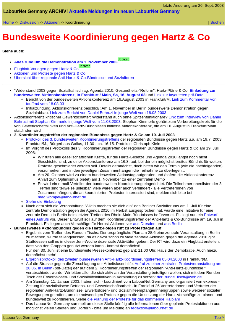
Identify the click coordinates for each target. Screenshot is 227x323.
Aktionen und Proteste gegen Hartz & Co (49, 73)
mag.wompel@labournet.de (62, 197)
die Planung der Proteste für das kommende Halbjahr (133, 299)
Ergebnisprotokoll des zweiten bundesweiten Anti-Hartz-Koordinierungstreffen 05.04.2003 (104, 259)
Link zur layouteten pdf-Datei (179, 95)
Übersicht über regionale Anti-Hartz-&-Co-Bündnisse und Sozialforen (74, 77)
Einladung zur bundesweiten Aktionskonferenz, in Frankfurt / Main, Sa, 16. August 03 (115, 92)
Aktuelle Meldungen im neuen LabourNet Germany (124, 11)
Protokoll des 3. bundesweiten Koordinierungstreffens (72, 139)
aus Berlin (173, 223)
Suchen (217, 22)
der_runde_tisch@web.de (179, 277)
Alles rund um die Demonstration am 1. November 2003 (66, 62)
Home (8, 22)
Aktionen (52, 22)
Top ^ (219, 317)
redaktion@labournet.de (152, 308)
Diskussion (29, 22)
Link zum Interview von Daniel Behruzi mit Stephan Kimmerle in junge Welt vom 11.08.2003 (117, 119)
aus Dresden (144, 223)
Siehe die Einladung (43, 201)
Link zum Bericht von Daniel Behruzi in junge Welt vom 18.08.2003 (108, 112)
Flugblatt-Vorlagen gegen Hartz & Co (46, 69)
